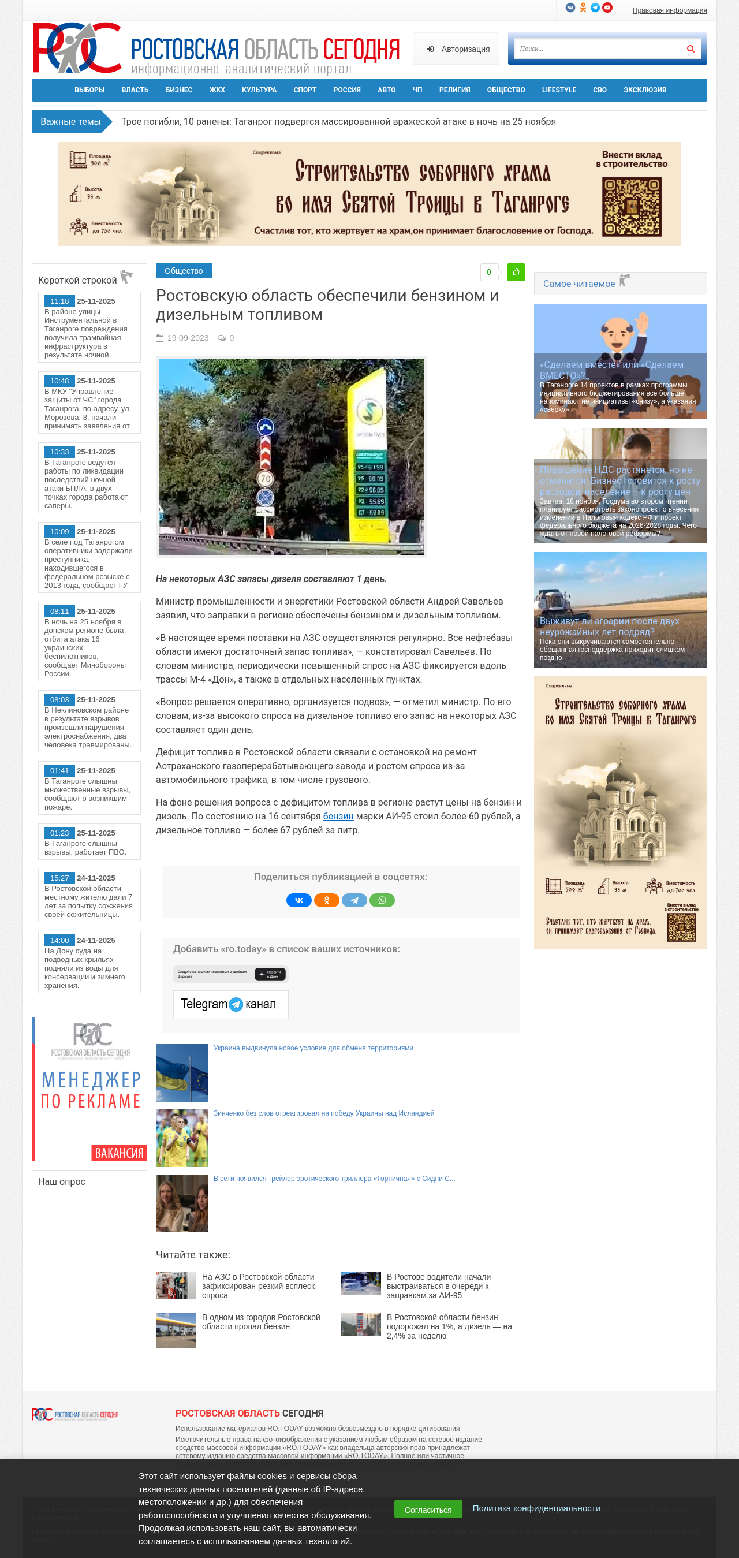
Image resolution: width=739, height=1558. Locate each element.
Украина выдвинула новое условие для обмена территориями (313, 1048)
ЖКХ (217, 90)
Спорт (305, 90)
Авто (386, 90)
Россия (347, 90)
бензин (338, 816)
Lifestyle (559, 90)
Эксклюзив (645, 90)
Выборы (89, 90)
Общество (506, 90)
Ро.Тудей (220, 50)
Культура (259, 90)
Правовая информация (670, 10)
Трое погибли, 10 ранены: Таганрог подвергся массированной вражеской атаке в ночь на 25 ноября (338, 121)
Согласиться (428, 1510)
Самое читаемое (587, 283)
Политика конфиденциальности (536, 1508)
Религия (455, 90)
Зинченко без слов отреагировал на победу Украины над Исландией (324, 1113)
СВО (600, 90)
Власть (135, 90)
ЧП (418, 90)
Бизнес (179, 90)
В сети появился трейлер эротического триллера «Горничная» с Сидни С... (335, 1179)
